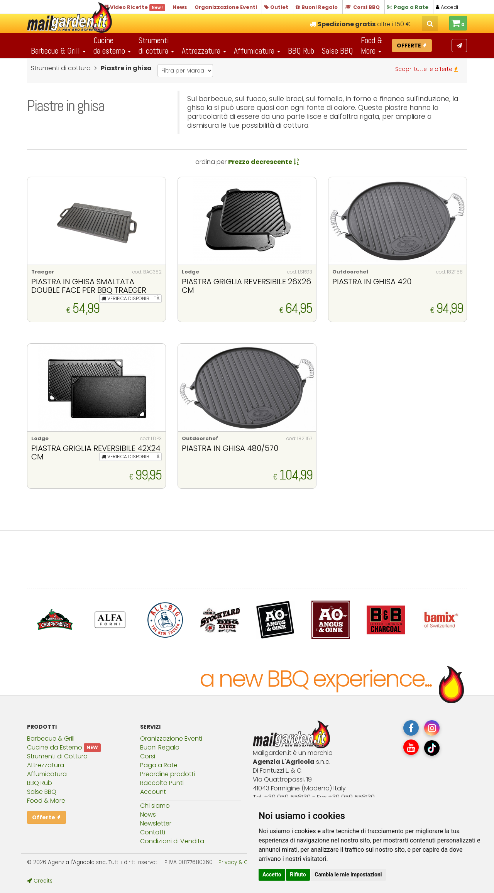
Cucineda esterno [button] (112, 45)
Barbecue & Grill (50, 738)
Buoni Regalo (159, 747)
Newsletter (155, 823)
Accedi (447, 7)
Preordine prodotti (167, 774)
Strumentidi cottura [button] (156, 45)
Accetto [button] (271, 874)
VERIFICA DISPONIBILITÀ (130, 298)
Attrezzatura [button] (204, 51)
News (148, 814)
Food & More (46, 800)
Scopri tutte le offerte (426, 69)
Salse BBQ (337, 51)
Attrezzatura (45, 765)
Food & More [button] (371, 45)
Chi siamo (155, 805)
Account (153, 791)
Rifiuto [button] (298, 874)
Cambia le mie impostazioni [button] (348, 874)
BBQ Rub (301, 51)
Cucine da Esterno (54, 747)
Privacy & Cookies (241, 862)
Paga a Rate (159, 765)
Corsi (147, 756)
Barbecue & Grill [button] (58, 51)
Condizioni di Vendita (172, 841)
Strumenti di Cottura (57, 756)
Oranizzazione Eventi (171, 738)
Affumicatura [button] (257, 51)
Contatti (152, 832)
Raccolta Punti (162, 782)
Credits (39, 881)
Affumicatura (47, 774)
